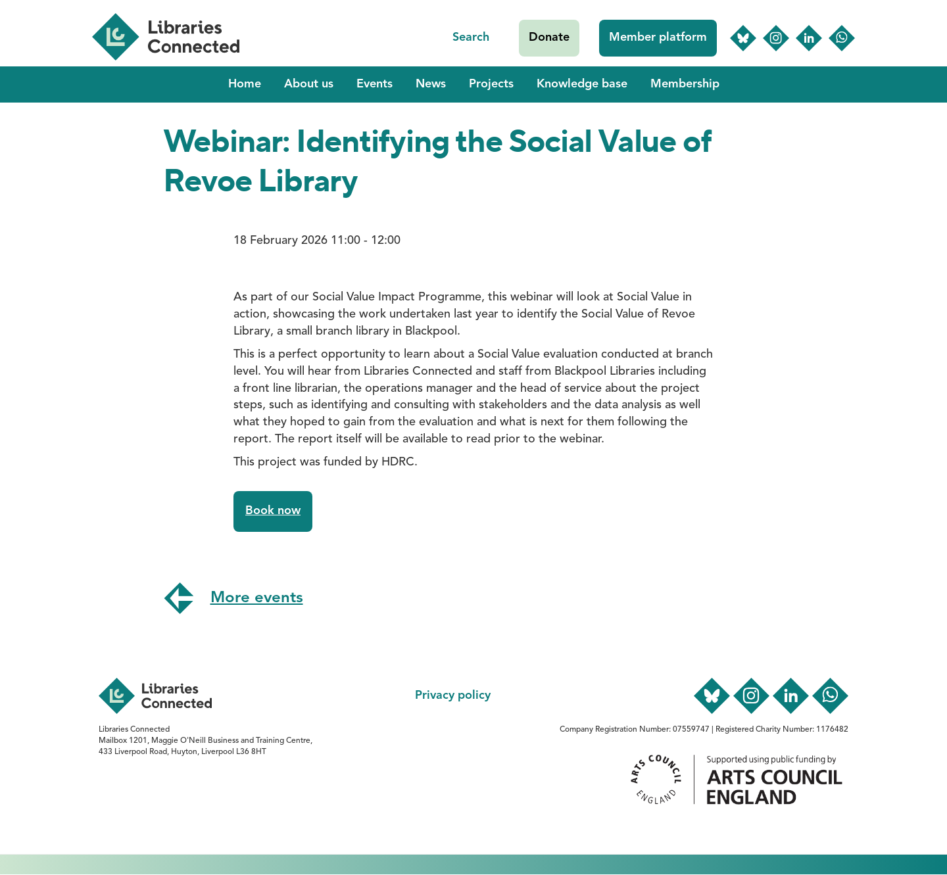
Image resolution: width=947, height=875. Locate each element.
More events (256, 598)
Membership (684, 84)
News (431, 84)
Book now (273, 511)
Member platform (658, 37)
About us (308, 84)
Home (244, 84)
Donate (549, 37)
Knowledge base (582, 84)
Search (470, 37)
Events (374, 84)
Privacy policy (453, 695)
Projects (491, 84)
